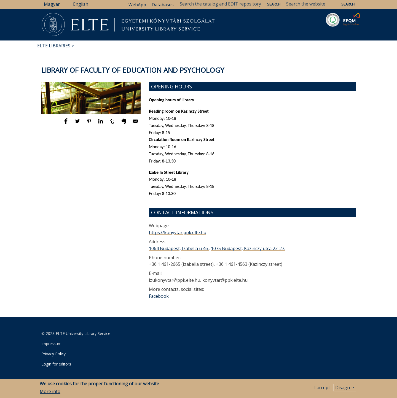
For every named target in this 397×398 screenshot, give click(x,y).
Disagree (344, 389)
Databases (163, 5)
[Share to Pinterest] (89, 124)
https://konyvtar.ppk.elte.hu (177, 232)
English (80, 4)
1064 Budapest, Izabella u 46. (179, 248)
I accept (322, 389)
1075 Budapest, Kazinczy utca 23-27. (248, 248)
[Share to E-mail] (135, 124)
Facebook (159, 296)
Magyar (52, 4)
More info (50, 393)
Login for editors (56, 364)
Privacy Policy (53, 353)
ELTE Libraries (53, 46)
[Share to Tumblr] (112, 124)
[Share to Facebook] (66, 124)
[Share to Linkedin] (101, 124)
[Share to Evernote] (124, 124)
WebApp (137, 5)
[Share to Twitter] (78, 124)
